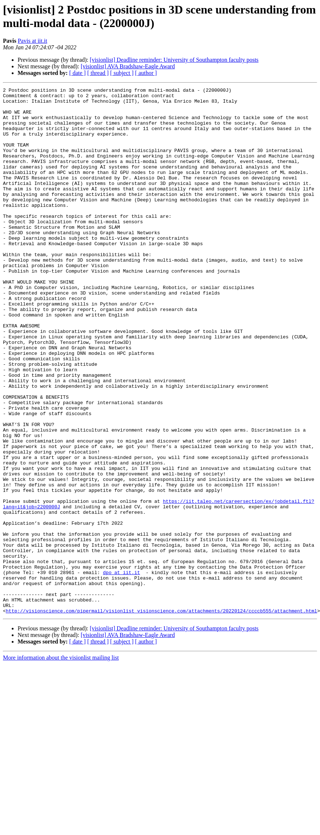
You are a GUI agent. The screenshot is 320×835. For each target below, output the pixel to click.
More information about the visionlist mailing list (61, 763)
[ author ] (146, 73)
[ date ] (77, 73)
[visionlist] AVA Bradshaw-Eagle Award (128, 66)
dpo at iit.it (121, 670)
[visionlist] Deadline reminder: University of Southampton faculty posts (174, 60)
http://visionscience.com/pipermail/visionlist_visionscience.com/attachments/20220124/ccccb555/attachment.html (161, 716)
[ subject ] (122, 73)
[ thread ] (98, 73)
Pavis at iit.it (32, 41)
